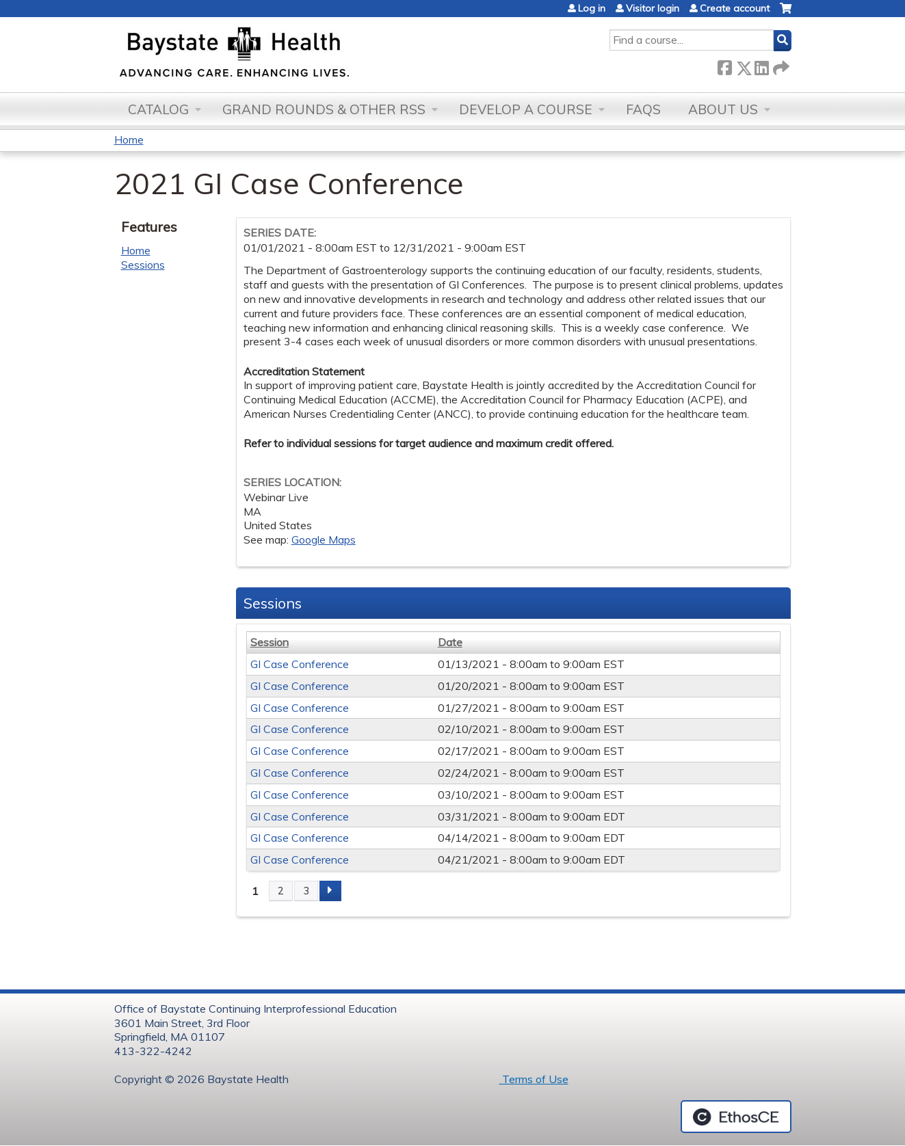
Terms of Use (533, 1079)
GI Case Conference (299, 664)
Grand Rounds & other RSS (323, 109)
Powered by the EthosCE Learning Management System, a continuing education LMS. (736, 1116)
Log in (591, 8)
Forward (780, 65)
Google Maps (323, 539)
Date (450, 642)
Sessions (143, 264)
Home (129, 139)
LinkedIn (761, 65)
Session (269, 642)
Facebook (724, 65)
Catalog (158, 109)
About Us (723, 109)
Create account (735, 8)
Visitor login (652, 8)
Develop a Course (525, 109)
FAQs (643, 109)
